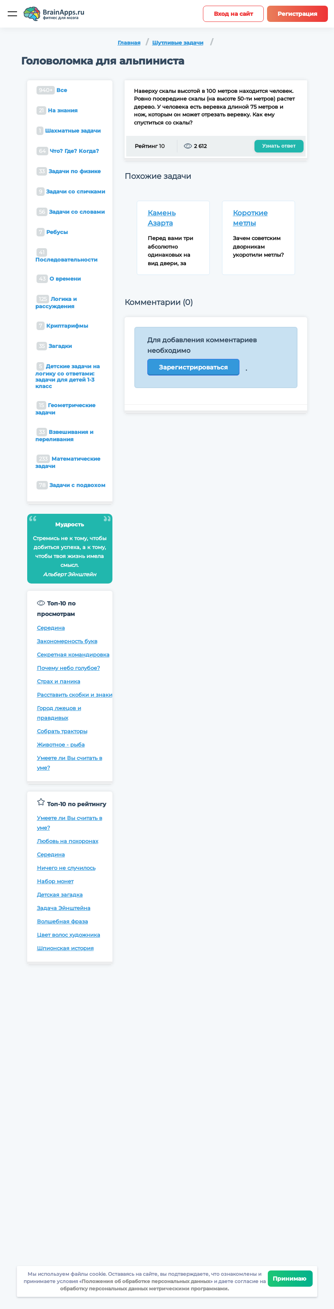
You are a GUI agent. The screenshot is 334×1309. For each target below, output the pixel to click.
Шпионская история (65, 948)
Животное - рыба (61, 744)
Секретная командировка (73, 654)
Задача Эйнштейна (64, 908)
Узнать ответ (278, 146)
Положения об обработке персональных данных (146, 1281)
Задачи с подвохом (71, 485)
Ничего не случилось (66, 868)
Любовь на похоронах (67, 841)
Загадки (54, 346)
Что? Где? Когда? (68, 151)
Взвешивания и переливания (64, 435)
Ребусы (52, 232)
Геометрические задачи (65, 408)
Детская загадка (60, 894)
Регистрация (297, 13)
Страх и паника (58, 681)
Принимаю (290, 1278)
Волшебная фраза (62, 921)
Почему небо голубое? (68, 668)
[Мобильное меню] (12, 14)
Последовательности (66, 255)
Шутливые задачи (177, 42)
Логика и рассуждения (56, 302)
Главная (129, 42)
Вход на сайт (233, 13)
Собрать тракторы (62, 731)
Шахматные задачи (69, 131)
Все (52, 90)
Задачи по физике (69, 171)
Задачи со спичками (71, 191)
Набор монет (55, 881)
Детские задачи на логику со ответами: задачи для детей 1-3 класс (67, 375)
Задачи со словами (71, 212)
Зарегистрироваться (193, 367)
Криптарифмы (62, 326)
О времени (59, 279)
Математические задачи (67, 462)
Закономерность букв (67, 641)
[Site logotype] (54, 13)
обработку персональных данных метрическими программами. (144, 1288)
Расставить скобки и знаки (74, 694)
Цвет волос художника (68, 934)
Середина (51, 627)
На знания (57, 110)
